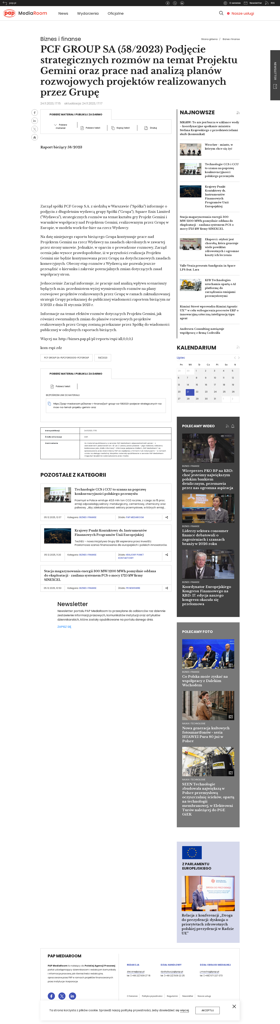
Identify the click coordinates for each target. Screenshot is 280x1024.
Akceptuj (208, 1010)
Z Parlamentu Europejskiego (196, 866)
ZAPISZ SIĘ (64, 627)
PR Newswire (133, 588)
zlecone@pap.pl (135, 971)
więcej (184, 1010)
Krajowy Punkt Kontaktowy (131, 556)
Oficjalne (116, 13)
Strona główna (209, 39)
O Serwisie (132, 996)
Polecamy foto (197, 631)
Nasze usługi (243, 13)
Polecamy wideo (198, 426)
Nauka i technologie (193, 723)
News (63, 13)
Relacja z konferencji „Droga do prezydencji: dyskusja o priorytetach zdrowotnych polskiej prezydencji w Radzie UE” (208, 924)
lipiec (181, 358)
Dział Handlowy (171, 964)
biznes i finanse (190, 466)
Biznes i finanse (231, 39)
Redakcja (133, 964)
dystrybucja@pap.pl (172, 971)
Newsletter (275, 75)
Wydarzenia (88, 13)
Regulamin (172, 996)
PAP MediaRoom (135, 517)
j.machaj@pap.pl (209, 971)
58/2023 (102, 357)
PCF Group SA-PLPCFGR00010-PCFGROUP (66, 357)
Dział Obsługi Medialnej (215, 964)
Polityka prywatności (152, 996)
